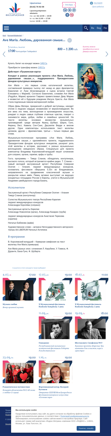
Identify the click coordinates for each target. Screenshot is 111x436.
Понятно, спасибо (86, 428)
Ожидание (44, 343)
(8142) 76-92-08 (37, 7)
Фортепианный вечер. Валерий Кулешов (54, 388)
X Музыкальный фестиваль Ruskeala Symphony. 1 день (52, 305)
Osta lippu (69, 5)
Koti (4, 36)
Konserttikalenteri (15, 36)
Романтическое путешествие (16, 387)
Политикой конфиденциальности (74, 416)
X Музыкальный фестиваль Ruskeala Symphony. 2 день (88, 305)
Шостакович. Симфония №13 (88, 343)
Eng (99, 28)
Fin (105, 28)
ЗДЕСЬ (43, 63)
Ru (92, 28)
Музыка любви (10, 304)
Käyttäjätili (98, 3)
